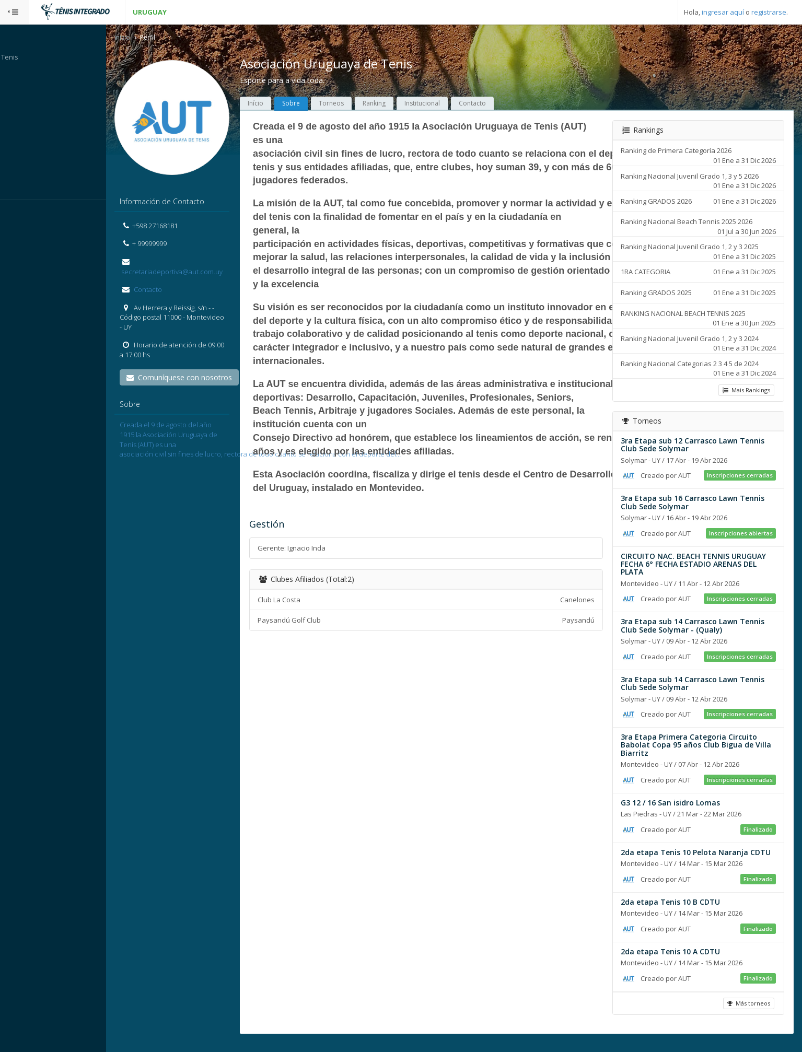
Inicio (142, 38)
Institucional (442, 104)
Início (276, 104)
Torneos (351, 104)
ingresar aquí (723, 12)
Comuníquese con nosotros (199, 378)
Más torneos (747, 1012)
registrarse (768, 12)
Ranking (394, 104)
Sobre (311, 104)
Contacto (167, 290)
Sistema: (19, 214)
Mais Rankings (745, 390)
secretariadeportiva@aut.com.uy (191, 272)
